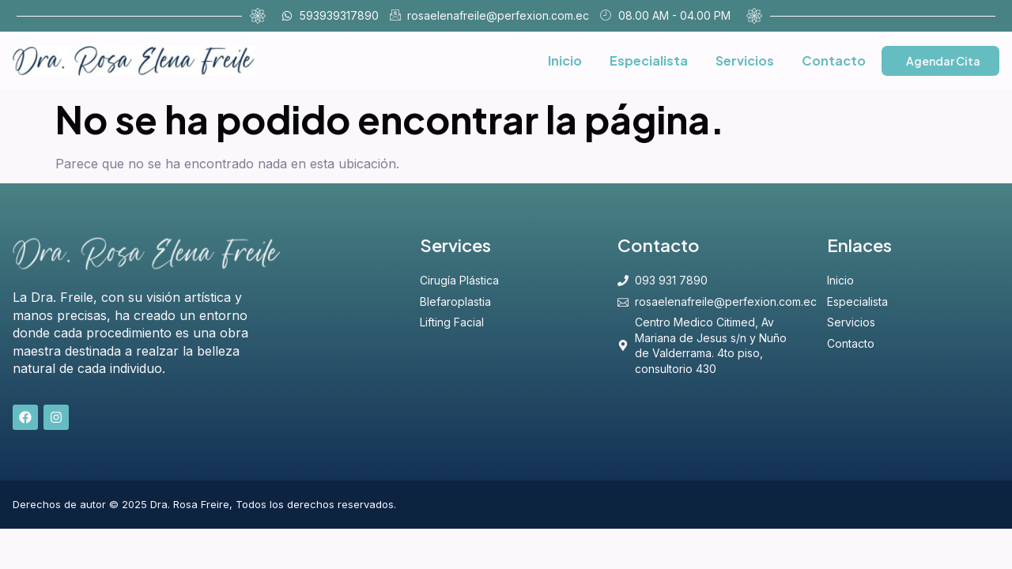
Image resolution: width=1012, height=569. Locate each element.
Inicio (565, 60)
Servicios (745, 60)
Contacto (834, 60)
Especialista (649, 60)
